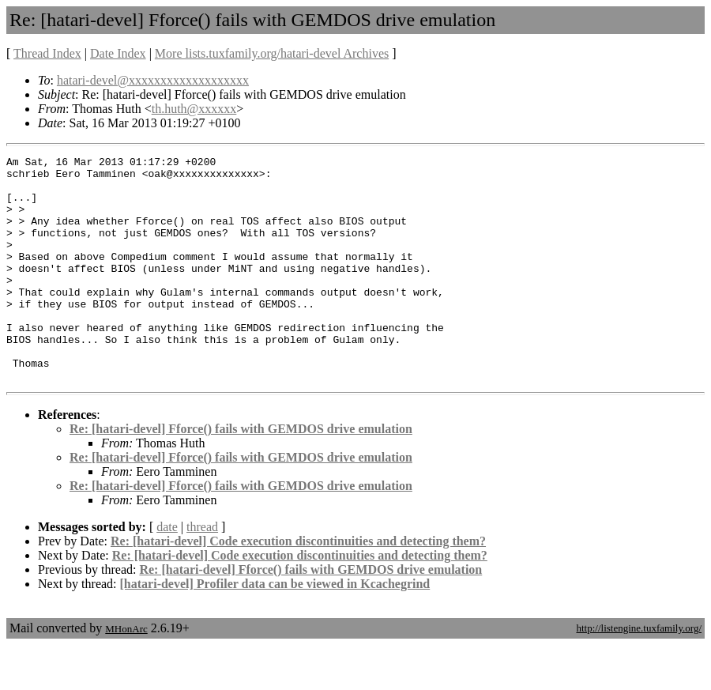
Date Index (118, 53)
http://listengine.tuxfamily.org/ (639, 673)
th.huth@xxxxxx (194, 108)
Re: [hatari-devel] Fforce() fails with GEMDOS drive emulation (241, 474)
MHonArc (126, 674)
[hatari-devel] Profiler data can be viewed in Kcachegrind (275, 628)
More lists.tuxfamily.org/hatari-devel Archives (272, 53)
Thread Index (47, 53)
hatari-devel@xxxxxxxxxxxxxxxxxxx (153, 80)
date (167, 572)
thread (202, 572)
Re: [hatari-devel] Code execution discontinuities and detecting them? (298, 586)
